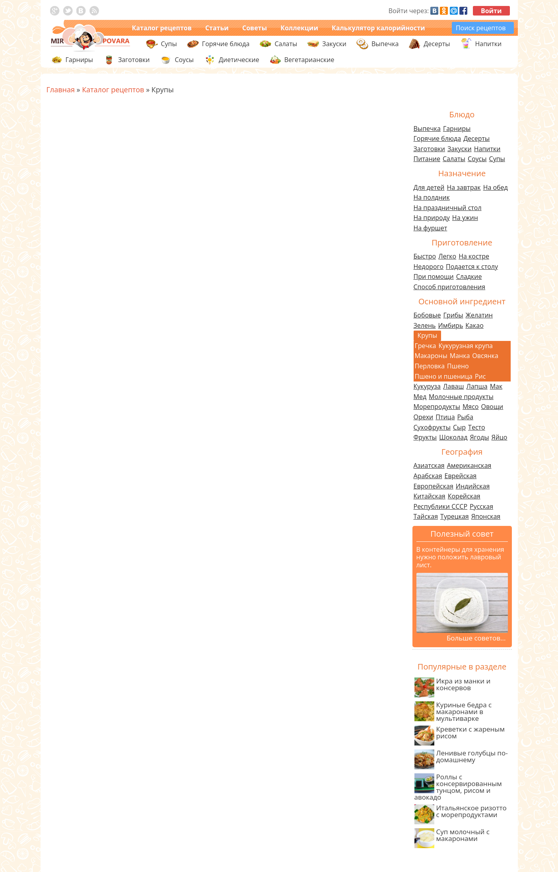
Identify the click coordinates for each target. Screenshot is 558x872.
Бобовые (427, 315)
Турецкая (454, 516)
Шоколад (453, 437)
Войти (491, 10)
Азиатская (429, 465)
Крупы (427, 335)
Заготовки (429, 148)
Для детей (429, 187)
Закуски (459, 148)
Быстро (425, 256)
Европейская (433, 486)
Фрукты (425, 437)
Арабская (428, 475)
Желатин (479, 315)
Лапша (476, 386)
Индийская (473, 486)
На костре (474, 256)
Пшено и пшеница (443, 376)
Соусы (477, 158)
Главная (61, 89)
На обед (495, 187)
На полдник (432, 197)
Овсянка (485, 355)
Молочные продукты (461, 396)
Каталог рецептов (162, 27)
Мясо (471, 406)
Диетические (239, 59)
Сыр (459, 427)
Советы (254, 27)
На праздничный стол (448, 207)
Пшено (458, 366)
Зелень (425, 325)
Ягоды (479, 437)
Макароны (431, 355)
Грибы (453, 315)
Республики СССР (441, 506)
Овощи (492, 406)
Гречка (425, 345)
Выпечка (427, 128)
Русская (481, 506)
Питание (427, 158)
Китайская (429, 496)
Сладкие (469, 276)
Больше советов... (476, 637)
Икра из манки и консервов (452, 686)
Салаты (454, 158)
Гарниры (79, 59)
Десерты (476, 138)
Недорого (429, 266)
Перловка (430, 366)
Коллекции (299, 27)
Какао (474, 325)
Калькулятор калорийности (378, 27)
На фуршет (430, 228)
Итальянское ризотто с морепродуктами (460, 813)
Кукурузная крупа (465, 345)
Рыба (465, 417)
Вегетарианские (309, 59)
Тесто (476, 427)
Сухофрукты (432, 427)
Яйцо (499, 437)
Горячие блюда (437, 138)
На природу (432, 217)
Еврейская (461, 475)
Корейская (464, 496)
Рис (480, 376)
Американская (469, 465)
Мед (420, 396)
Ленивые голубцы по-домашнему (461, 758)
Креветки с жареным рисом (459, 734)
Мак (496, 386)
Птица (445, 417)
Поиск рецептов (481, 27)
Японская (485, 516)
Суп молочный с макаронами (452, 837)
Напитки (487, 148)
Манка (460, 355)
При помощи (434, 276)
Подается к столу (472, 266)
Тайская (426, 516)
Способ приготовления (450, 286)
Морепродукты (437, 406)
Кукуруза (427, 386)
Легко (447, 256)
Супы (497, 158)
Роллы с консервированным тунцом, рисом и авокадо (458, 787)
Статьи (217, 27)
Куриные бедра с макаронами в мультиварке (453, 711)
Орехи (424, 417)
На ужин (465, 217)
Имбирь (450, 325)
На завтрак (463, 187)
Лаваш (453, 386)
